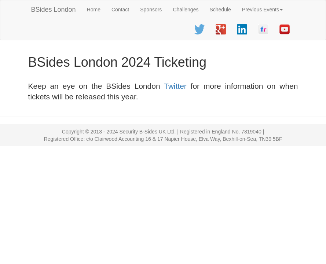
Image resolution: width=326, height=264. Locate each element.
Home (93, 9)
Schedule (220, 9)
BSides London (53, 9)
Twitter (175, 86)
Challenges (185, 9)
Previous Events (262, 9)
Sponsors (151, 9)
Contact (120, 9)
